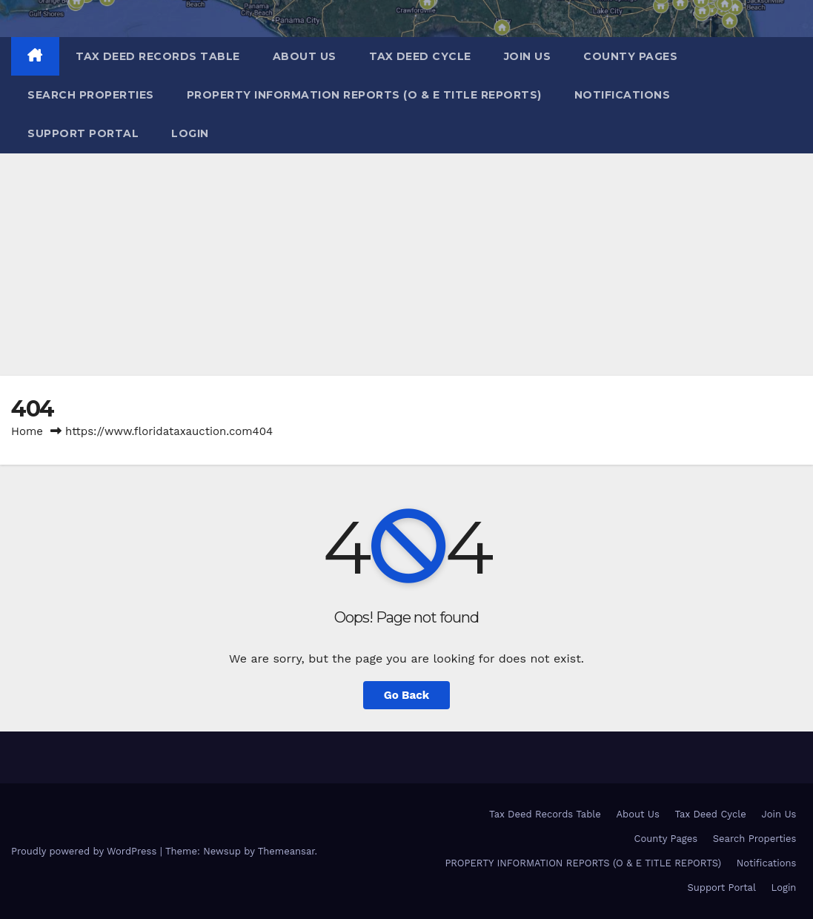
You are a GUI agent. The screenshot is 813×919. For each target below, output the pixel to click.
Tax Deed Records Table (158, 56)
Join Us (527, 56)
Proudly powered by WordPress (85, 851)
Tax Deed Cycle (420, 56)
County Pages (630, 56)
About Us (304, 56)
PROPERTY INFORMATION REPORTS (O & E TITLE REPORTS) (364, 95)
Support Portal (83, 133)
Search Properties (90, 95)
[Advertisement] (406, 264)
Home (27, 431)
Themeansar (286, 851)
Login (190, 133)
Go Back (407, 695)
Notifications (622, 95)
